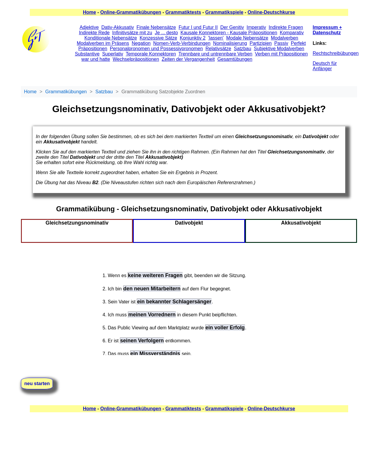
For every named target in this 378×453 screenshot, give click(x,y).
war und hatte (96, 59)
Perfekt (298, 43)
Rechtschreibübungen (336, 53)
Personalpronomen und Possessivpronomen (156, 48)
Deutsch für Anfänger (325, 66)
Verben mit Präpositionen (281, 53)
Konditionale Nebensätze (110, 37)
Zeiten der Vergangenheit (188, 59)
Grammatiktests (183, 12)
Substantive (87, 53)
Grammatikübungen (66, 91)
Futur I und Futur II (198, 27)
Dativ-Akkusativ (117, 27)
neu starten (37, 383)
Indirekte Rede (94, 32)
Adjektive (89, 27)
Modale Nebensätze (247, 37)
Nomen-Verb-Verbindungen (182, 43)
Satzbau (242, 48)
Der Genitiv (232, 27)
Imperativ (256, 27)
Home (89, 12)
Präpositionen (92, 48)
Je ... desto (166, 32)
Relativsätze (218, 48)
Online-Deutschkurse (271, 12)
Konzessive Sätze (158, 37)
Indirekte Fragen (286, 27)
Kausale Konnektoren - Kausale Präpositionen (228, 32)
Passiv (281, 43)
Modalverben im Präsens (103, 43)
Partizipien (261, 43)
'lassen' (216, 37)
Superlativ (112, 53)
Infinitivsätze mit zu (132, 32)
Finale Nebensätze (156, 27)
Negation (141, 43)
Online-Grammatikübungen (130, 12)
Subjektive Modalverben (279, 48)
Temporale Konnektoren (151, 53)
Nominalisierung (230, 43)
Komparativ (292, 32)
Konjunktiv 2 (193, 37)
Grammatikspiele (224, 12)
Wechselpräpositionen (136, 59)
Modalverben (284, 37)
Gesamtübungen (234, 59)
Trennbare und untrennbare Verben (215, 53)
